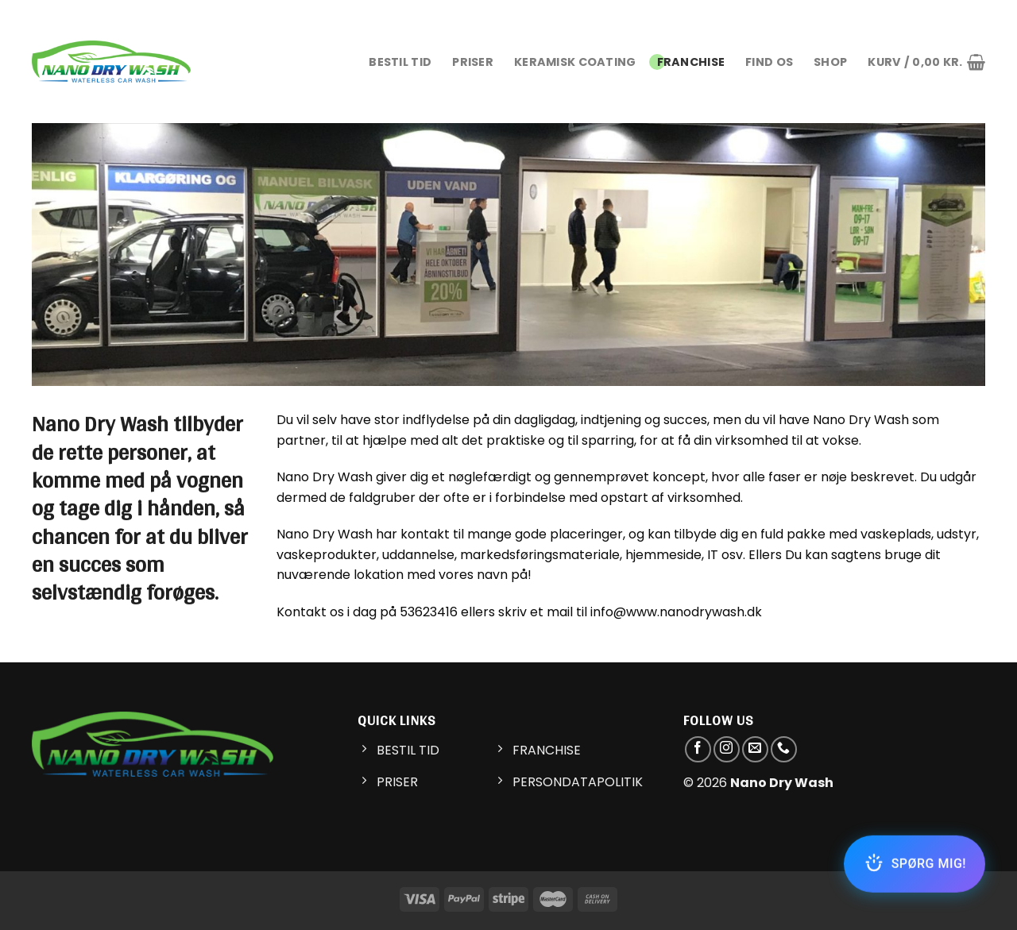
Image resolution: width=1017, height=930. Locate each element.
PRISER (472, 62)
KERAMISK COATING (575, 62)
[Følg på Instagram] (726, 749)
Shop (830, 62)
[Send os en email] (755, 749)
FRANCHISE (691, 62)
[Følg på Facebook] (698, 749)
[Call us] (784, 749)
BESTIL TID (400, 62)
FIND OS (769, 62)
